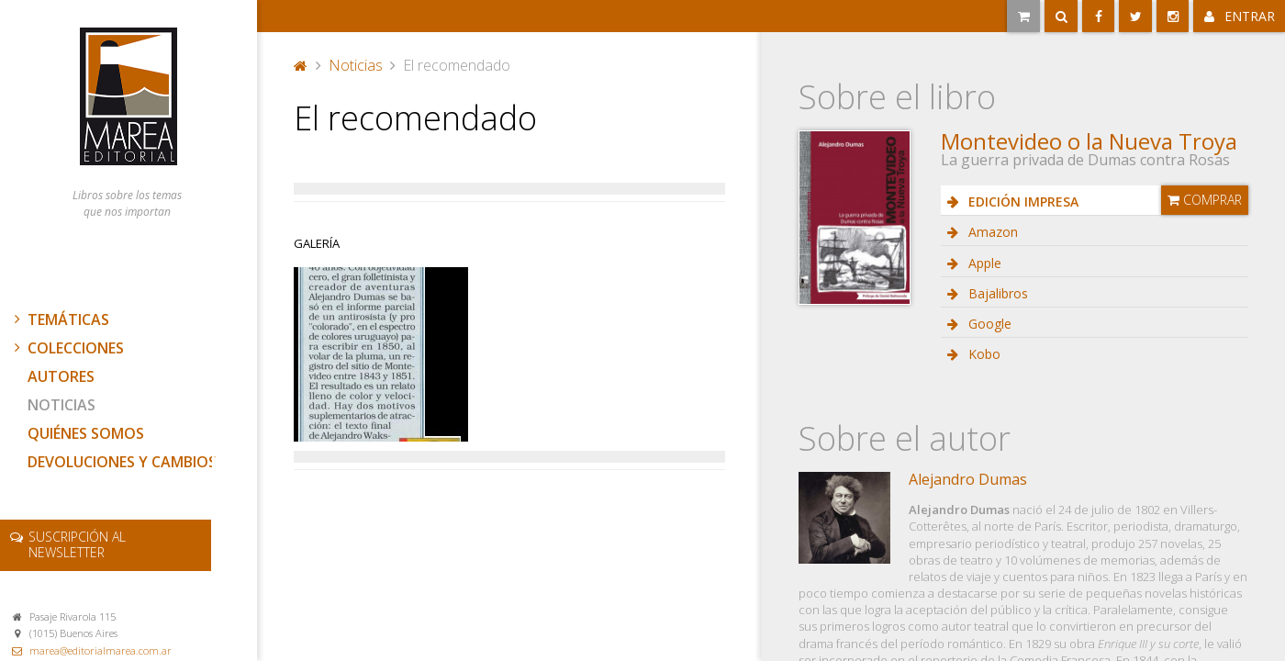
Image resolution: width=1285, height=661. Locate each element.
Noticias (61, 405)
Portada (301, 65)
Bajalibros (996, 293)
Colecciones (67, 348)
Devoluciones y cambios (122, 461)
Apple (983, 263)
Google (988, 323)
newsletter (77, 544)
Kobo (982, 354)
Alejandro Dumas (968, 479)
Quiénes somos (86, 433)
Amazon (991, 232)
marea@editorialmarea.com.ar (100, 650)
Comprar (1205, 199)
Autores (61, 376)
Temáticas (59, 319)
